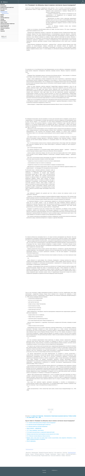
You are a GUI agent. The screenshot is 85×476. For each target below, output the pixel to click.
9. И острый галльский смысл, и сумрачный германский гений (40, 432)
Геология (2, 10)
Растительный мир (4, 25)
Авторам (44, 472)
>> (84, 2)
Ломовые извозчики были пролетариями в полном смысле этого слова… (43, 434)
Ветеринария (3, 6)
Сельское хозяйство (5, 28)
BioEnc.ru (5, 2)
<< (81, 2)
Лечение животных (4, 17)
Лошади (2, 19)
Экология (2, 31)
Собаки (2, 29)
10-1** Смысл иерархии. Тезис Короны (35, 430)
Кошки (1, 16)
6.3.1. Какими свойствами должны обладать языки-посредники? (41, 422)
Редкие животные (4, 26)
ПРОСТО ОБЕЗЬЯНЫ (31, 441)
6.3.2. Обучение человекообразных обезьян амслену (38, 436)
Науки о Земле (3, 22)
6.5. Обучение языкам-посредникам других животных (39, 424)
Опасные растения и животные (7, 23)
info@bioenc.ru (4, 37)
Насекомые (3, 20)
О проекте (44, 470)
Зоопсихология (3, 11)
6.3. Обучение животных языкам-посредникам (37, 426)
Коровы (2, 14)
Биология (2, 4)
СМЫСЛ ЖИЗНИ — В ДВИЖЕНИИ (34, 428)
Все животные (3, 8)
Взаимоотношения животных (7, 7)
